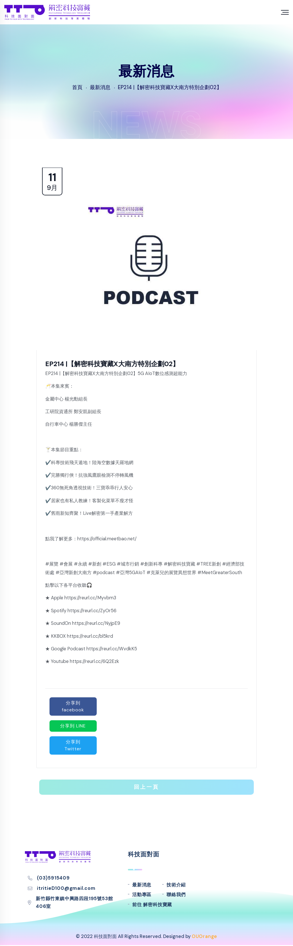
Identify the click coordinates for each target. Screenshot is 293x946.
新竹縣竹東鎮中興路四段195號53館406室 (74, 903)
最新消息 (141, 885)
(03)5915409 (53, 878)
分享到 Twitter (73, 745)
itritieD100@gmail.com (66, 888)
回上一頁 (146, 787)
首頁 (77, 87)
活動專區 (141, 895)
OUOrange (204, 936)
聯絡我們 (176, 895)
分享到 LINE (73, 726)
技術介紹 (176, 885)
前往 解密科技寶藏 (152, 905)
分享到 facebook (73, 706)
